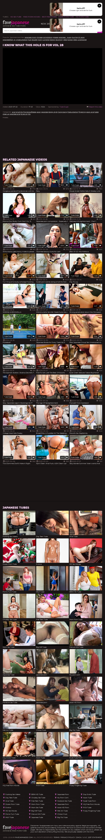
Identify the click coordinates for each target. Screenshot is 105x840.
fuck (29, 40)
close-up (6, 114)
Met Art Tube (62, 811)
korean (70, 40)
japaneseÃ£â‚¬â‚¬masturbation (15, 40)
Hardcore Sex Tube (64, 801)
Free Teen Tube (37, 801)
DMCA (78, 837)
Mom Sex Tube (37, 807)
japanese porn (63, 794)
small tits (19, 112)
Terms (56, 837)
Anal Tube (9, 801)
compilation (47, 37)
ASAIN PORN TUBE (66, 17)
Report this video (94, 107)
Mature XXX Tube (38, 814)
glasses (55, 37)
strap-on (24, 114)
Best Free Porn (49, 17)
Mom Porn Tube (37, 804)
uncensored (82, 40)
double (34, 40)
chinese (40, 37)
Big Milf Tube (36, 811)
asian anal (90, 112)
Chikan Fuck (62, 814)
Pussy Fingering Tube (91, 811)
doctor (52, 40)
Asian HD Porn (63, 807)
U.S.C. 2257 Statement (92, 837)
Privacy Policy (68, 837)
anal (13, 112)
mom (40, 40)
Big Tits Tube (62, 817)
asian (39, 112)
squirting (59, 40)
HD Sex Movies (11, 811)
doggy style (52, 112)
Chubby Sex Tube (38, 798)
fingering (82, 112)
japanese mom (30, 37)
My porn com (62, 798)
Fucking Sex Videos (12, 794)
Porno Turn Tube (12, 814)
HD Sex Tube (15, 17)
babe (97, 112)
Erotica (8, 807)
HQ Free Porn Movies (91, 804)
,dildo (65, 40)
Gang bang (62, 112)
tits (29, 114)
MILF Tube (9, 817)
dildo (75, 40)
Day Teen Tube (11, 798)
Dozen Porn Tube (12, 804)
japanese (44, 112)
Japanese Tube (37, 817)
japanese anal (15, 114)
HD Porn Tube (82, 17)
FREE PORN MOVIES (31, 17)
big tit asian (80, 37)
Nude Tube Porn (89, 801)
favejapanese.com (24, 837)
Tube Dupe (64, 107)
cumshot (46, 40)
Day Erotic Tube (89, 794)
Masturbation (72, 112)
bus (73, 37)
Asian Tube (87, 798)
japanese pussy (65, 37)
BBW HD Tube (37, 794)
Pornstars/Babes (29, 112)
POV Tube (87, 807)
